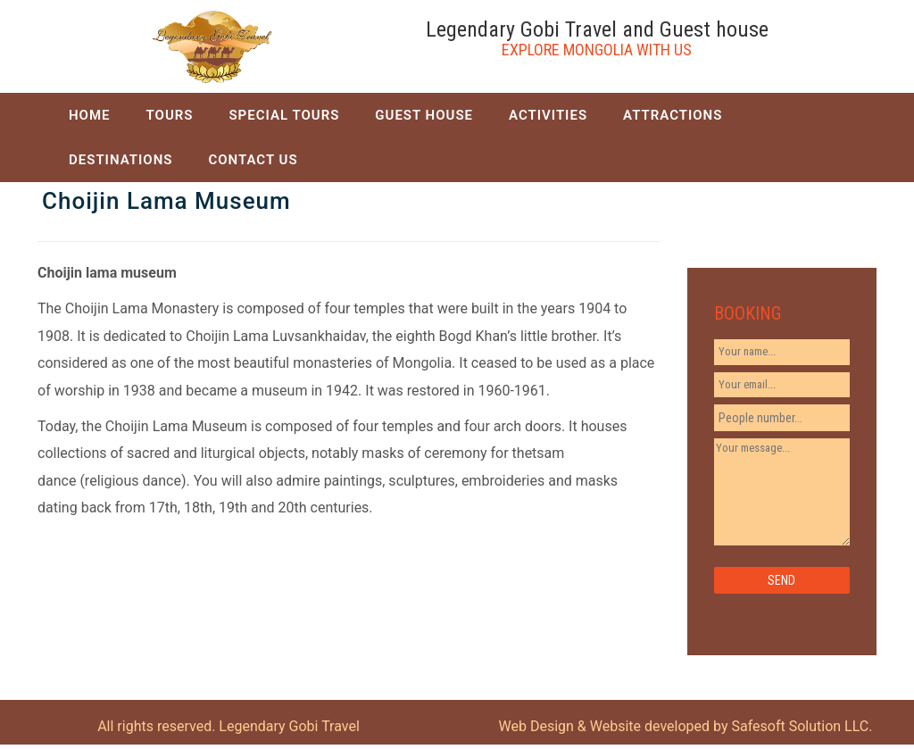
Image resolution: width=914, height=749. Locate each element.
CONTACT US (252, 160)
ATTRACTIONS (672, 115)
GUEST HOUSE (424, 115)
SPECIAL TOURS (283, 115)
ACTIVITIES (548, 115)
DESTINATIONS (120, 160)
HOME (90, 115)
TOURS (170, 115)
